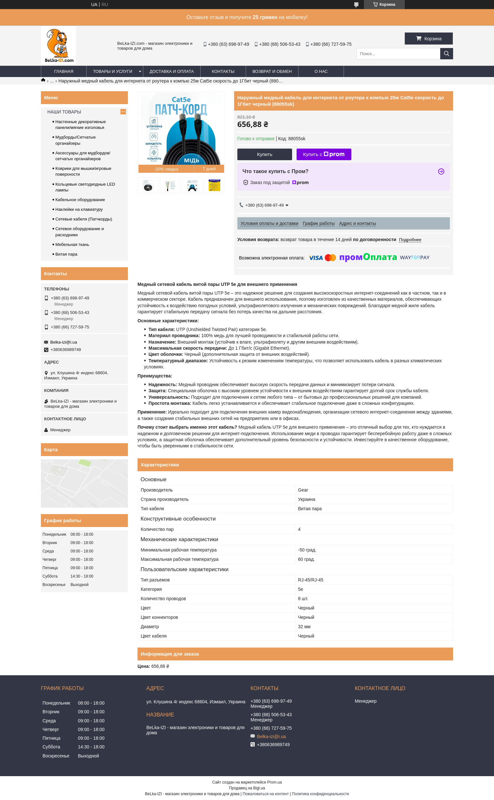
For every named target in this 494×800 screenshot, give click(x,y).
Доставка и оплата (172, 71)
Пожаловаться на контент (265, 794)
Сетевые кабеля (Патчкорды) (83, 219)
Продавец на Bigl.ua (247, 788)
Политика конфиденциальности (320, 794)
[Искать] (446, 53)
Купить (264, 154)
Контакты (223, 71)
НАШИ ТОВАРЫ (64, 111)
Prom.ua (274, 782)
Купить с (324, 154)
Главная (63, 71)
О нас (321, 71)
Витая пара (66, 254)
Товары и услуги (112, 71)
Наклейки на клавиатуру (79, 209)
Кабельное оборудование (80, 199)
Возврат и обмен (272, 71)
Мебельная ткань (72, 244)
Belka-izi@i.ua (63, 342)
